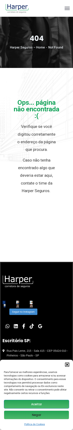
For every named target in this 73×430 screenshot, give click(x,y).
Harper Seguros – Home (27, 47)
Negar (36, 415)
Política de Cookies (34, 424)
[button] (67, 365)
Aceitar (36, 404)
